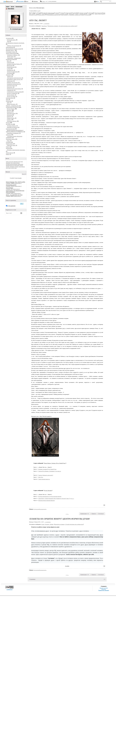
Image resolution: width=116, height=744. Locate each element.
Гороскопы (9, 62)
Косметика (8, 101)
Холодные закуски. (11, 121)
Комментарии (19, 6)
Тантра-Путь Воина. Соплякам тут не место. (49, 471)
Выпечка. (9, 110)
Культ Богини (48, 490)
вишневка (8, 162)
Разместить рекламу (103, 590)
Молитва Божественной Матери (46, 500)
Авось (43, 1)
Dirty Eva (40, 477)
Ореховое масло (11, 85)
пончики (7, 166)
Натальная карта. (11, 40)
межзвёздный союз (10, 165)
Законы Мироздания (11, 53)
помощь (21, 165)
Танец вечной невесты (44, 479)
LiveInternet (8, 2)
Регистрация (21, 1)
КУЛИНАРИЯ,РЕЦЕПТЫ (12, 107)
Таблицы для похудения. (13, 45)
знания (14, 162)
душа (11, 162)
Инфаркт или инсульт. (12, 82)
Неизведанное (10, 67)
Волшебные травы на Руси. (14, 79)
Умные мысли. (9, 152)
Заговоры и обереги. (12, 55)
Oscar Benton (9, 187)
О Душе (9, 68)
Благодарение (9, 47)
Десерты (9, 112)
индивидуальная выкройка (11, 164)
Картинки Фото (9, 98)
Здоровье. (8, 74)
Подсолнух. (10, 87)
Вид (97, 2)
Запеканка (9, 115)
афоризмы (15, 161)
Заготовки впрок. (11, 113)
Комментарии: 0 (18, 183)
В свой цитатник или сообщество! (67, 26)
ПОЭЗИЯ (8, 142)
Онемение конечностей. (13, 84)
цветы (9, 168)
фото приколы (22, 166)
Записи (7, 6)
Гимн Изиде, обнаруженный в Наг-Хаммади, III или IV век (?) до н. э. (56, 498)
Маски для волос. (11, 104)
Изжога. (9, 76)
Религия (8, 148)
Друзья (12, 6)
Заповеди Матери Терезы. (13, 64)
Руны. (8, 140)
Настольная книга (10, 129)
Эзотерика (9, 73)
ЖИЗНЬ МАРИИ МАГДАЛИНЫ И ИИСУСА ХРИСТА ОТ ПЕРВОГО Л (14, 131)
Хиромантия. (10, 70)
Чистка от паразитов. (12, 93)
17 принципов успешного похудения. (15, 43)
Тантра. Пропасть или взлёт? (45, 475)
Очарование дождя (11, 185)
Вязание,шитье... (10, 50)
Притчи (8, 147)
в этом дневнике (11, 206)
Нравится (94, 513)
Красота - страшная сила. (12, 105)
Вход (27, 1)
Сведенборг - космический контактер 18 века (13, 59)
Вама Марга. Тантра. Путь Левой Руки (55, 463)
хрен (7, 168)
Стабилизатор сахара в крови (14, 91)
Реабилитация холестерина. (14, 88)
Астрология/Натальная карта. (40, 509)
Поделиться (101, 513)
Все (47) (24, 174)
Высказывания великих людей (13, 49)
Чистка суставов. (11, 96)
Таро (8, 41)
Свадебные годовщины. (13, 133)
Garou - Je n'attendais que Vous (14, 195)
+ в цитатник (46, 23)
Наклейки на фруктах (12, 127)
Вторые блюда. (10, 108)
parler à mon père (9, 161)
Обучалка (8, 134)
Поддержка (95, 1)
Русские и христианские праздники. (16, 150)
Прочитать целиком (53, 26)
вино (22, 161)
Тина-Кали (44, 26)
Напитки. (9, 116)
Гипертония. (10, 81)
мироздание (16, 165)
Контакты (104, 589)
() (88, 513)
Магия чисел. (10, 56)
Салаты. (9, 119)
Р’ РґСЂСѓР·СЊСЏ (17, 29)
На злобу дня (9, 124)
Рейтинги (35, 1)
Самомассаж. (10, 90)
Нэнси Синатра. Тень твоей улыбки (15, 182)
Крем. (8, 102)
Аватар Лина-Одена (15, 19)
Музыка (8, 122)
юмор (15, 168)
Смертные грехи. (11, 145)
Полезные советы (10, 139)
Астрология (9, 38)
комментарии (20, 164)
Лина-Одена (6, 8)
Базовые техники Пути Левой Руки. (47, 469)
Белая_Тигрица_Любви (47, 524)
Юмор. (7, 154)
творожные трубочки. (14, 166)
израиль (18, 162)
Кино (7, 99)
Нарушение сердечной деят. (14, 78)
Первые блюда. (11, 118)
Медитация (10, 65)
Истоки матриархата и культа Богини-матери (49, 496)
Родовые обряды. (11, 125)
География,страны (10, 52)
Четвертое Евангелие (12, 71)
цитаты (12, 168)
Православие (9, 143)
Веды (8, 61)
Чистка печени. (10, 95)
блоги (19, 161)
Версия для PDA (104, 588)
